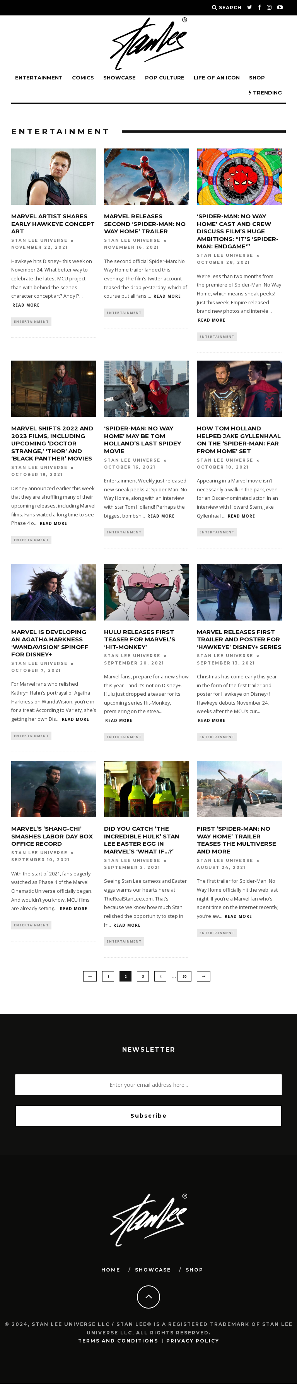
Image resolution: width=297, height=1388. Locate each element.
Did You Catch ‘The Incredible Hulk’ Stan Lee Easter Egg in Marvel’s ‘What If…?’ (141, 843)
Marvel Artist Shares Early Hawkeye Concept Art (53, 224)
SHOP (194, 1274)
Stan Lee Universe (39, 240)
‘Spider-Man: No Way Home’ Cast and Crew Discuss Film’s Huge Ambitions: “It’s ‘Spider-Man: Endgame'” (237, 231)
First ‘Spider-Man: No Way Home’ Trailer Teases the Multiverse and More (236, 843)
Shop (257, 77)
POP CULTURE (164, 77)
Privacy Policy (192, 1345)
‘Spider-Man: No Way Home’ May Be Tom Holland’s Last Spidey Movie (142, 441)
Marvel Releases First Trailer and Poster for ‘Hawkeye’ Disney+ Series (239, 641)
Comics (83, 77)
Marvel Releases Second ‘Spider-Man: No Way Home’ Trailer (145, 224)
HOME (110, 1274)
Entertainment (39, 77)
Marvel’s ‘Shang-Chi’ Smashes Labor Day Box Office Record (52, 839)
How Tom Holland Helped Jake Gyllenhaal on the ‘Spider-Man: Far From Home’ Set (239, 441)
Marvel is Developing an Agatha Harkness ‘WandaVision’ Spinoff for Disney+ (50, 645)
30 (184, 980)
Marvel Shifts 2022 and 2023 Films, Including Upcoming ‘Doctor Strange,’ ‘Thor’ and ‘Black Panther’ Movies (52, 444)
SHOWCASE (119, 77)
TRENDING (265, 92)
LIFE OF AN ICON (217, 77)
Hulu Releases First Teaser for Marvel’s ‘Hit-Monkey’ (139, 641)
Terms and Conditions (118, 1345)
